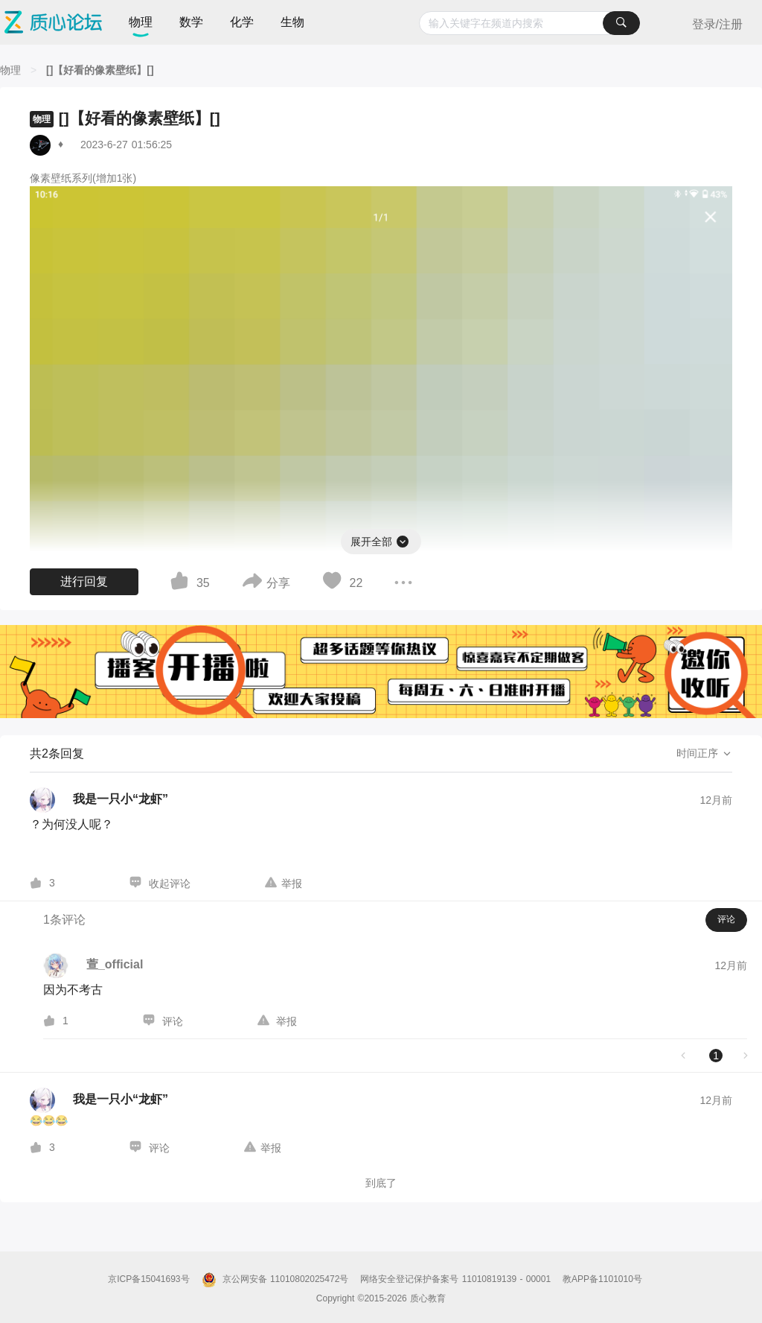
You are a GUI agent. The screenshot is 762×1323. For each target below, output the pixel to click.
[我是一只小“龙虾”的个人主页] (99, 800)
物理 (141, 22)
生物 (292, 22)
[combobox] (529, 23)
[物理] (10, 70)
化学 (242, 22)
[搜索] (621, 23)
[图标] (403, 539)
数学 (191, 22)
